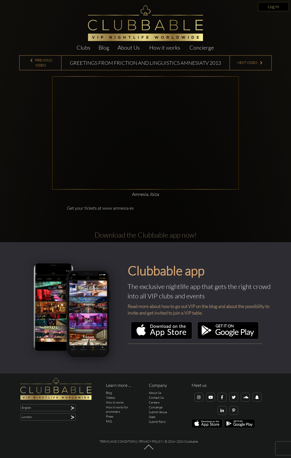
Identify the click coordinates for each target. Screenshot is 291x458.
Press (109, 416)
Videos (110, 397)
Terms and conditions (118, 441)
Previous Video (41, 62)
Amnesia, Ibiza (145, 194)
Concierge (201, 47)
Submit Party (157, 422)
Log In (273, 6)
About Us (129, 47)
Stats (152, 417)
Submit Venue (158, 412)
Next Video (250, 62)
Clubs (83, 47)
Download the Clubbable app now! (146, 235)
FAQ (109, 421)
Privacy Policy (151, 441)
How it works (164, 47)
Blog (104, 47)
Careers (154, 402)
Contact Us (156, 397)
